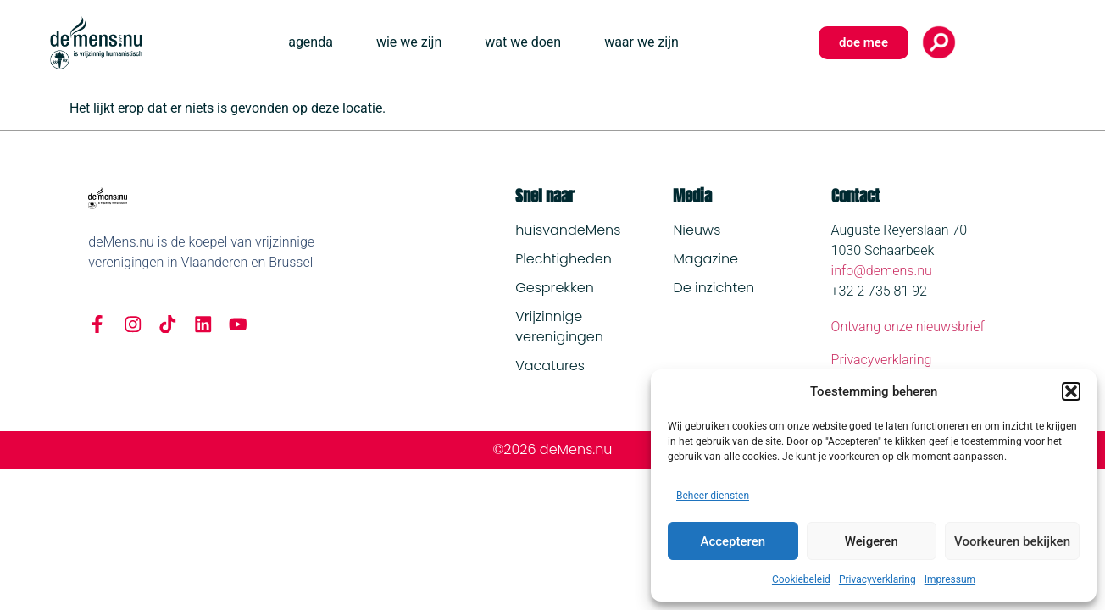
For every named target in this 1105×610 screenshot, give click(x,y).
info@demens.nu (881, 271)
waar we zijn (641, 42)
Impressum (950, 579)
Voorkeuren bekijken (1012, 541)
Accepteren (732, 541)
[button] (1071, 391)
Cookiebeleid (801, 579)
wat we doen (523, 42)
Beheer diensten (712, 496)
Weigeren (871, 541)
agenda (310, 42)
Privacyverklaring (877, 579)
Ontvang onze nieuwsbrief (908, 327)
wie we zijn (408, 42)
